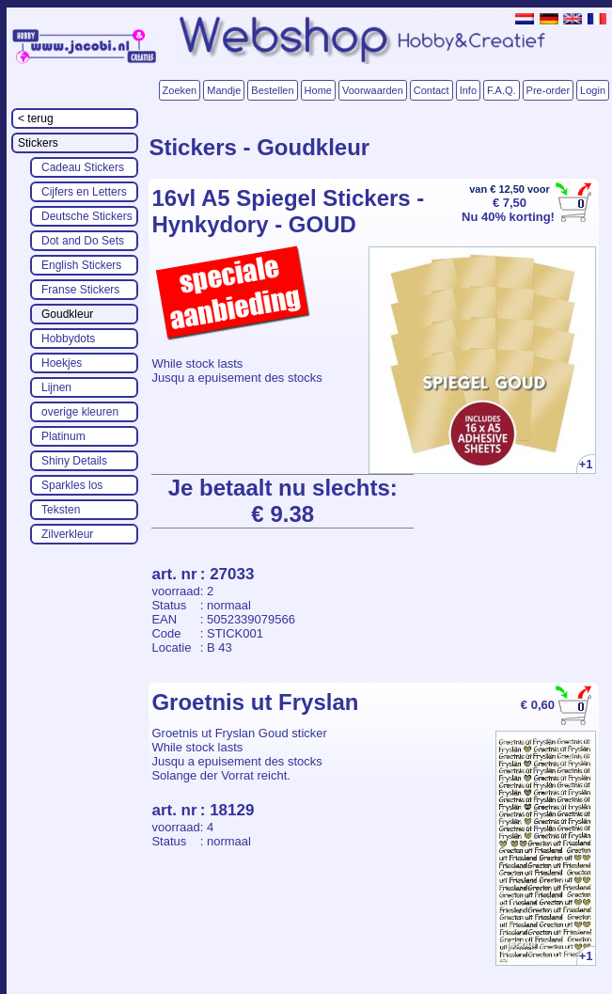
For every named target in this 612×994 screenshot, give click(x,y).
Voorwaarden (372, 90)
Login (592, 90)
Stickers (38, 143)
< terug (36, 118)
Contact (431, 90)
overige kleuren (79, 411)
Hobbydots (68, 338)
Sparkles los (71, 485)
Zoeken (180, 90)
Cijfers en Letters (84, 191)
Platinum (63, 436)
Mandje (224, 90)
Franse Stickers (80, 289)
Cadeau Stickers (82, 167)
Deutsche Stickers (87, 216)
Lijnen (56, 387)
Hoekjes (61, 363)
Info (468, 90)
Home (318, 90)
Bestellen (272, 90)
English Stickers (81, 265)
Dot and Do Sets (82, 240)
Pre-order (548, 90)
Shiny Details (74, 460)
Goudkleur (67, 314)
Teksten (60, 509)
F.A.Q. (501, 90)
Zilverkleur (67, 534)
